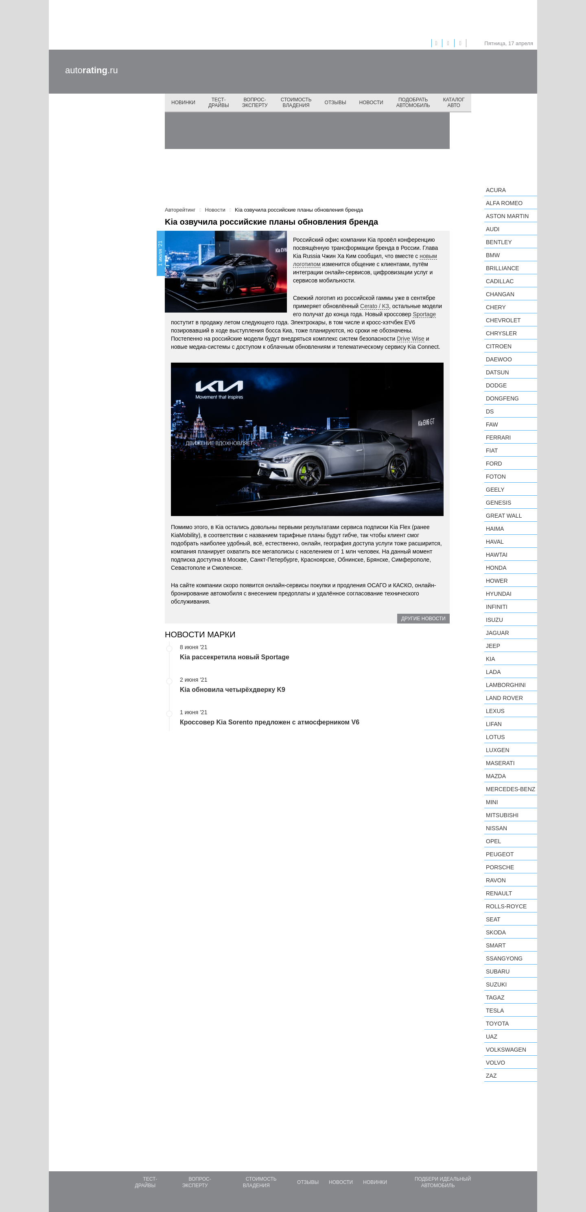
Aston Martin (507, 216)
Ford (494, 463)
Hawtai (496, 554)
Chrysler (501, 333)
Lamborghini (506, 685)
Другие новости (423, 618)
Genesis (498, 502)
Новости (371, 102)
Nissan (496, 828)
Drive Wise (410, 338)
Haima (495, 528)
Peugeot (500, 854)
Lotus (495, 737)
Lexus (495, 711)
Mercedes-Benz (510, 789)
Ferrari (498, 437)
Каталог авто (454, 102)
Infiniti (496, 607)
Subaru (497, 971)
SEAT (493, 919)
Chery (496, 307)
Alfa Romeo (504, 203)
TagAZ (495, 997)
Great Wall (504, 515)
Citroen (499, 346)
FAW (492, 424)
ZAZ (491, 1075)
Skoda (496, 932)
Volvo (495, 1062)
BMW (493, 255)
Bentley (499, 242)
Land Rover (504, 698)
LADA (493, 672)
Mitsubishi (502, 815)
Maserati (500, 763)
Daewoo (499, 359)
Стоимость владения (296, 102)
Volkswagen (506, 1049)
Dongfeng (502, 398)
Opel (493, 841)
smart (496, 945)
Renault (499, 893)
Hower (497, 581)
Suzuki (496, 984)
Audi (492, 229)
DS (490, 411)
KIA (490, 659)
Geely (495, 489)
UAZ (491, 1036)
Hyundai (499, 594)
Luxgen (497, 750)
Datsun (497, 372)
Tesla (495, 1010)
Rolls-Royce (506, 906)
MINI (492, 802)
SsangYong (504, 958)
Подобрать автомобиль (413, 102)
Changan (500, 294)
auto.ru (91, 70)
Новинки (183, 102)
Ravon (496, 880)
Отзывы (335, 102)
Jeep (493, 646)
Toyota (497, 1023)
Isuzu (494, 620)
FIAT (492, 450)
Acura (496, 190)
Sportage (424, 314)
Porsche (500, 867)
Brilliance (502, 268)
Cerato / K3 (374, 306)
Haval (495, 541)
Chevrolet (503, 320)
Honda (496, 567)
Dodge (496, 385)
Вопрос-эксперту (255, 102)
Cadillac (500, 281)
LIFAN (494, 724)
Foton (496, 476)
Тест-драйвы (218, 102)
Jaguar (497, 633)
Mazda (496, 776)
